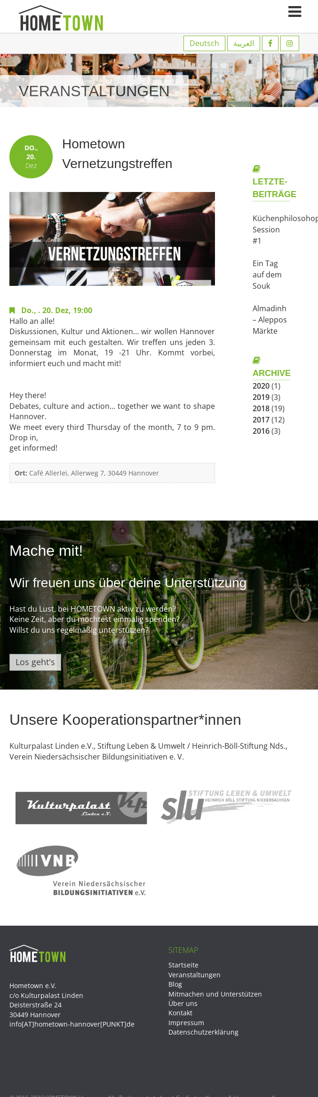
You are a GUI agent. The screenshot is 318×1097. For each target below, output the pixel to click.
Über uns (183, 1003)
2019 (261, 397)
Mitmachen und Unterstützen (215, 994)
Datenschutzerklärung (203, 1032)
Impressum (186, 1022)
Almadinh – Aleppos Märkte (270, 319)
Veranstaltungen (194, 974)
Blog (175, 984)
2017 (261, 419)
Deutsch (204, 43)
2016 (261, 431)
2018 (261, 408)
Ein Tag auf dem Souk (267, 274)
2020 (261, 386)
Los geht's (35, 661)
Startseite (183, 964)
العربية (243, 43)
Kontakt (180, 1012)
